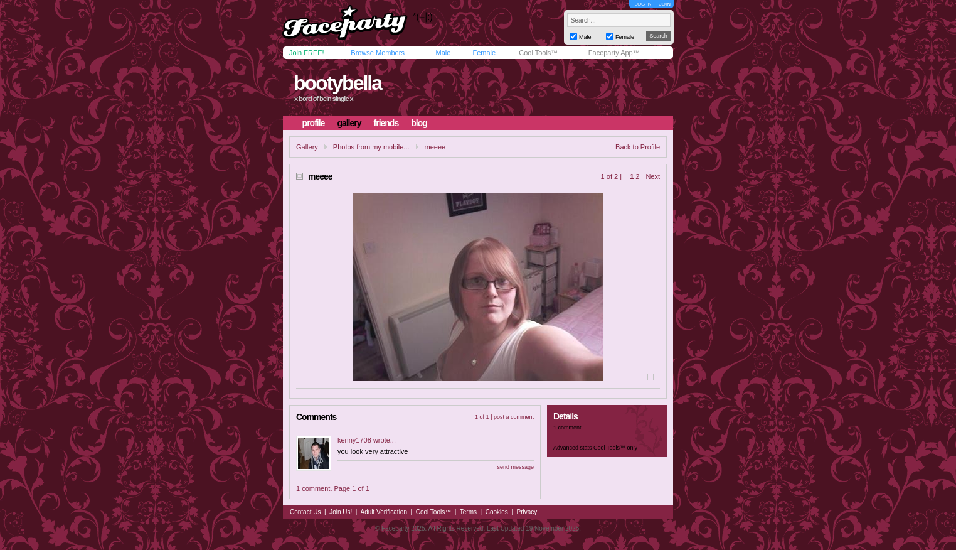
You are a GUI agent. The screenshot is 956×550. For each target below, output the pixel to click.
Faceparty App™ (614, 53)
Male (442, 53)
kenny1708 (354, 440)
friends (386, 123)
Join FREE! (306, 53)
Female (484, 53)
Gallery (307, 147)
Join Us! (340, 512)
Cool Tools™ (538, 53)
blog (419, 123)
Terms (468, 512)
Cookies (497, 512)
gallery (349, 123)
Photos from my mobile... (371, 147)
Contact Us (305, 512)
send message (515, 467)
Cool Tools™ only (615, 448)
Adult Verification (383, 512)
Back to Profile (637, 147)
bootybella (337, 83)
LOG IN (642, 4)
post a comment (514, 417)
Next (652, 176)
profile (313, 123)
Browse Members (378, 53)
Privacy (527, 512)
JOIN (665, 4)
